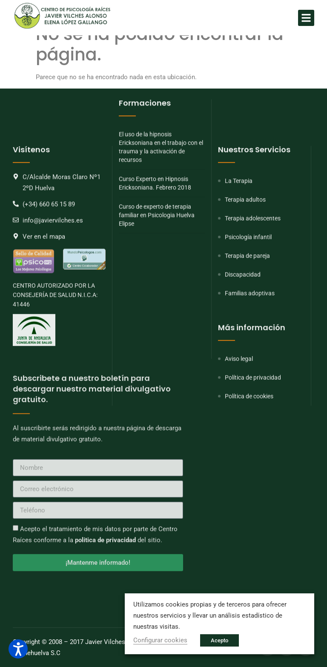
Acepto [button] (219, 640)
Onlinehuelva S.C (36, 653)
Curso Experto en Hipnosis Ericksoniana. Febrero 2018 (155, 108)
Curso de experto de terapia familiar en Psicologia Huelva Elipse (157, 140)
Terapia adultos (245, 274)
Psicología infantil (248, 312)
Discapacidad (243, 349)
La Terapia (238, 255)
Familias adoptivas (250, 368)
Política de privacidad (253, 452)
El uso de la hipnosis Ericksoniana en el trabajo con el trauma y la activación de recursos (161, 72)
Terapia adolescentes (253, 293)
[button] (306, 18)
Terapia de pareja (247, 330)
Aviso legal (239, 433)
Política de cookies (249, 471)
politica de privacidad (105, 460)
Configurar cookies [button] (160, 640)
